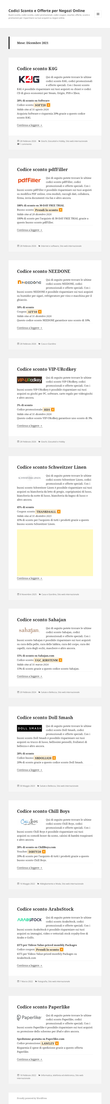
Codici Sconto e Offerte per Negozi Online (46, 10)
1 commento (26, 144)
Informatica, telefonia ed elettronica (57, 1075)
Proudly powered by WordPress (32, 1098)
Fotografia (42, 981)
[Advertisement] (55, 552)
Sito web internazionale (77, 141)
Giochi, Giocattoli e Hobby (53, 141)
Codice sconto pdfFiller (42, 169)
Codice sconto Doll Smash (45, 717)
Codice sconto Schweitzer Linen (51, 467)
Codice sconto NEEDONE (43, 271)
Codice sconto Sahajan (41, 620)
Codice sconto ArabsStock (45, 909)
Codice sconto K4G (37, 69)
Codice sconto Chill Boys (43, 811)
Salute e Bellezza (49, 692)
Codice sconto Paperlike (43, 1007)
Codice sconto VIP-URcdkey (46, 369)
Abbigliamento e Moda (50, 883)
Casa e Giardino (48, 343)
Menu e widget (98, 17)
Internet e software (50, 246)
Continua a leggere (30, 125)
